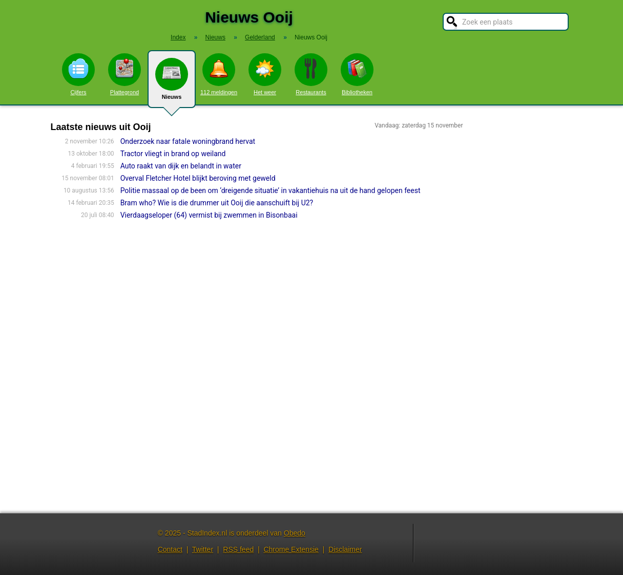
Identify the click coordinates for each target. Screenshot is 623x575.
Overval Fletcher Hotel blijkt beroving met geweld (198, 178)
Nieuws (171, 83)
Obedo (294, 533)
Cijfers (78, 74)
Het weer (264, 74)
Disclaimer (345, 549)
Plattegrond (124, 74)
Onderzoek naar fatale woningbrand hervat (188, 141)
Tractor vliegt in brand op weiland (173, 154)
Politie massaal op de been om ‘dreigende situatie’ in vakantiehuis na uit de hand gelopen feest (270, 190)
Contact (170, 549)
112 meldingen (218, 74)
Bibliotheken (357, 74)
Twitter (202, 549)
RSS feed (238, 549)
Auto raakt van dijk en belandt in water (180, 166)
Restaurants (311, 74)
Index (178, 37)
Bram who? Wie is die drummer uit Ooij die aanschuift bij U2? (217, 203)
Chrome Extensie (290, 549)
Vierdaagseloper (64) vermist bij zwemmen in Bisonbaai (209, 215)
